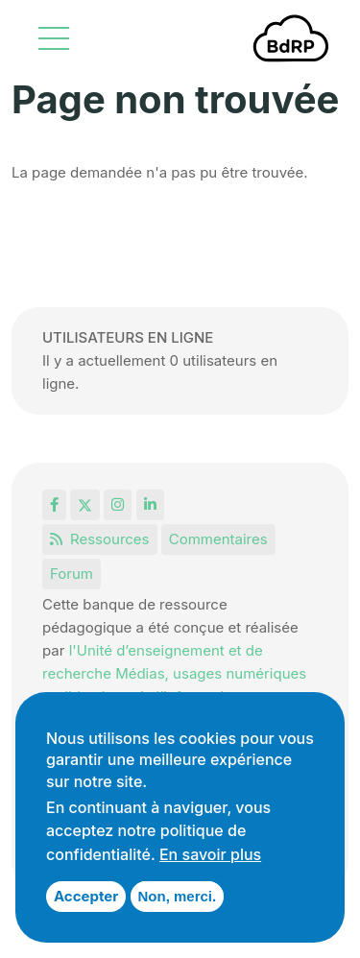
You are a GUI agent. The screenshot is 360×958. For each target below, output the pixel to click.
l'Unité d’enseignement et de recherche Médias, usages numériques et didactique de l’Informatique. (174, 673)
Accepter (86, 896)
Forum (71, 573)
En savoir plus (210, 854)
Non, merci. (177, 896)
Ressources (100, 539)
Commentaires (218, 539)
